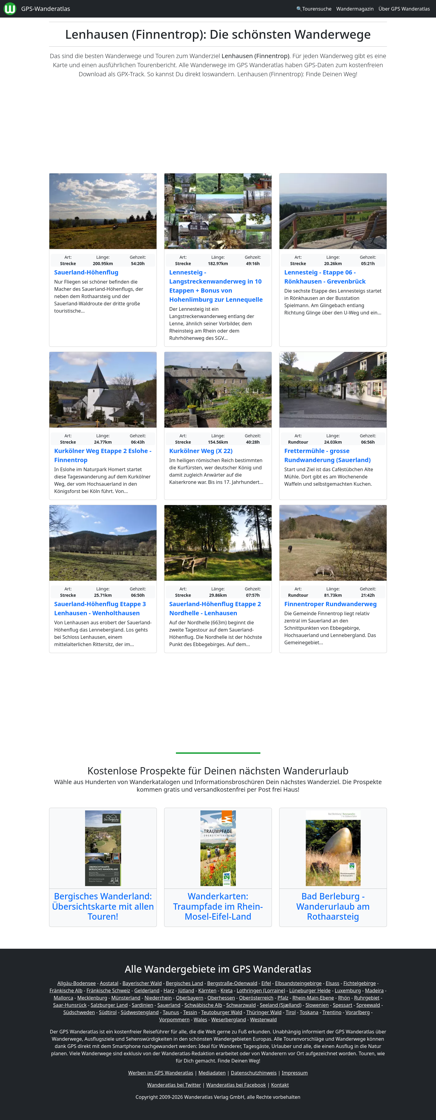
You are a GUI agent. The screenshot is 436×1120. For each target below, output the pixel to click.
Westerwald (263, 1019)
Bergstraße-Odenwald (232, 983)
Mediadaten (212, 1072)
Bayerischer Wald (142, 983)
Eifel (266, 983)
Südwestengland (140, 1012)
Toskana (309, 1012)
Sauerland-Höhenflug (86, 272)
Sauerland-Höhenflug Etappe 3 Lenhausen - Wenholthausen (100, 608)
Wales (200, 1019)
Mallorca (63, 997)
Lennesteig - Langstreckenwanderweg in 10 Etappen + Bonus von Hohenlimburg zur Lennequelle (216, 286)
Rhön (344, 997)
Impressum (295, 1072)
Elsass (332, 983)
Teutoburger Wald (221, 1012)
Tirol (291, 1012)
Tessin (190, 1012)
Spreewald (368, 1005)
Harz (169, 990)
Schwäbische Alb (203, 1005)
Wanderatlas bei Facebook (236, 1085)
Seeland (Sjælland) (280, 1005)
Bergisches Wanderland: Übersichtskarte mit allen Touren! (103, 906)
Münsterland (125, 997)
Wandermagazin (355, 8)
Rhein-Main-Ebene (313, 997)
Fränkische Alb (66, 990)
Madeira (374, 990)
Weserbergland (228, 1019)
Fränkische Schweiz (108, 990)
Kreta (226, 990)
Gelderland (146, 990)
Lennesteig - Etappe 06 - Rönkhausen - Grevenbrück (325, 276)
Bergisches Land (184, 983)
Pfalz (282, 997)
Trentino (332, 1012)
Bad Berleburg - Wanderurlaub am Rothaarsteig (333, 906)
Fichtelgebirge (359, 983)
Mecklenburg (92, 997)
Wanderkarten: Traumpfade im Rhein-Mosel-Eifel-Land (218, 906)
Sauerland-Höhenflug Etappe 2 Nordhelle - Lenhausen (215, 608)
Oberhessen (221, 997)
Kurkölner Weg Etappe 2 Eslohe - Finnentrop (102, 455)
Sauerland (168, 1005)
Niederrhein (158, 997)
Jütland (186, 990)
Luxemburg (348, 990)
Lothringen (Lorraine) (261, 990)
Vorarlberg (357, 1012)
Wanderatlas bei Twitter (174, 1085)
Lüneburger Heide (310, 990)
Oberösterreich (256, 997)
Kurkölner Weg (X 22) (201, 451)
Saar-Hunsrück (70, 1005)
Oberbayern (189, 997)
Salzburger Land (109, 1005)
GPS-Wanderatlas (45, 9)
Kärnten (207, 990)
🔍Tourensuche (314, 8)
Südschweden (79, 1012)
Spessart (342, 1005)
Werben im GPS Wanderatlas (160, 1072)
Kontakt (280, 1085)
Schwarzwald (241, 1005)
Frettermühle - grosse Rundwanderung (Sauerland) (327, 455)
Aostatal (109, 983)
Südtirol (108, 1012)
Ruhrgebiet (367, 997)
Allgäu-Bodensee (76, 983)
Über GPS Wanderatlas (404, 8)
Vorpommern (174, 1019)
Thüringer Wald (263, 1012)
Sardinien (142, 1005)
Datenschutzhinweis (254, 1072)
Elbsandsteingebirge (298, 983)
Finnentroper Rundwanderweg (330, 604)
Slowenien (317, 1005)
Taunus (171, 1012)
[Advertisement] (218, 126)
